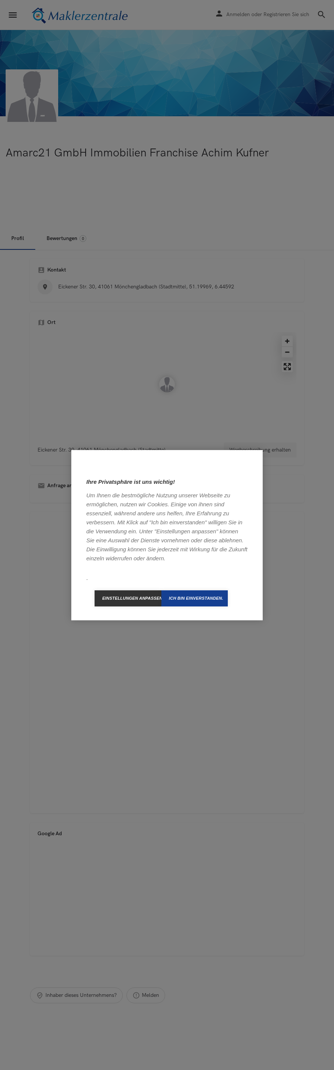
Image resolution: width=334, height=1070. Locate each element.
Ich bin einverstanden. (196, 598)
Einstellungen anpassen (131, 598)
